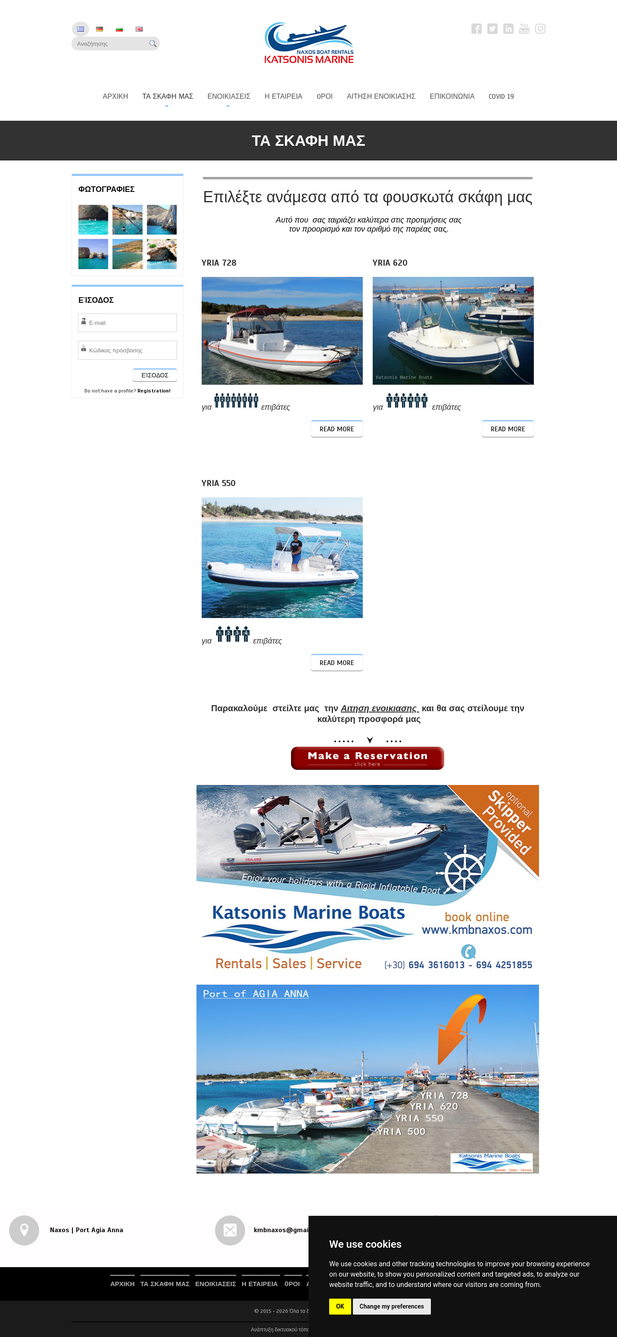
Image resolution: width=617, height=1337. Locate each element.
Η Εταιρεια (261, 1284)
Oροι (293, 1284)
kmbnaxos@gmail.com (289, 1230)
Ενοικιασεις (215, 1284)
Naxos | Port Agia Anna (85, 1230)
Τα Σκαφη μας (165, 1284)
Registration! (154, 391)
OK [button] (340, 1306)
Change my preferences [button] (392, 1306)
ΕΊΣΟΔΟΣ (154, 375)
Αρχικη (122, 1284)
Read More (337, 429)
